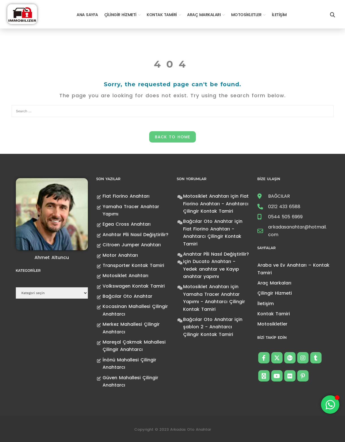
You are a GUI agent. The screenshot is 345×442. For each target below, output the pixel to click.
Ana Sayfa (87, 15)
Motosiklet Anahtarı (125, 275)
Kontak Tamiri (162, 15)
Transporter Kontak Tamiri (133, 265)
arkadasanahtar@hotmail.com (297, 231)
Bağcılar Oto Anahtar (127, 296)
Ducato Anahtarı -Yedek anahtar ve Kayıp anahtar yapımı (211, 269)
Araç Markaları (204, 15)
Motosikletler (246, 15)
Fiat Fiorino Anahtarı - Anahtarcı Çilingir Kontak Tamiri (216, 203)
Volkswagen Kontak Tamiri (134, 286)
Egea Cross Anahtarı (127, 224)
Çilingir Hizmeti (120, 15)
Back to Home (172, 137)
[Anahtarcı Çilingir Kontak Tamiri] (22, 13)
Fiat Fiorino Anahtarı (126, 196)
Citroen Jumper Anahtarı (132, 245)
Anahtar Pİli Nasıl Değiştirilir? (135, 234)
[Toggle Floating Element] (330, 404)
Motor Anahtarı (120, 255)
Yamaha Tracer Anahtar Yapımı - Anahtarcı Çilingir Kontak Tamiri (214, 301)
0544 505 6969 (285, 217)
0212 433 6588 (284, 206)
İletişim (279, 15)
